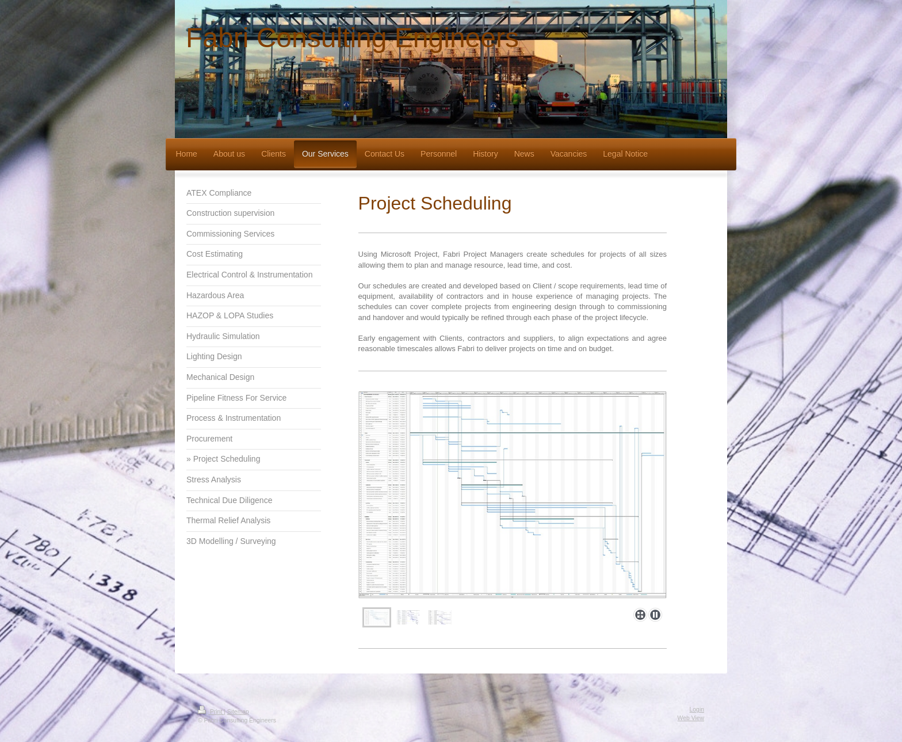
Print (211, 712)
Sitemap (238, 712)
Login (697, 709)
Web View (691, 718)
